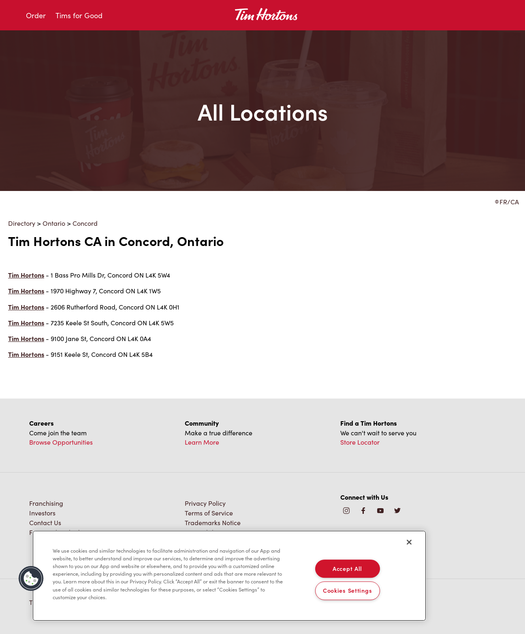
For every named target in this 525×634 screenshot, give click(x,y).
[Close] (409, 542)
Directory (21, 222)
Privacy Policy (205, 502)
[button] (31, 579)
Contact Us (45, 522)
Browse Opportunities (61, 441)
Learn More (202, 441)
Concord (85, 222)
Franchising (46, 502)
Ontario (54, 222)
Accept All (347, 568)
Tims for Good (78, 15)
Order (36, 15)
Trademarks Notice (213, 522)
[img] (397, 511)
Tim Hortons (26, 275)
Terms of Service (209, 512)
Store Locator (360, 441)
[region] (229, 575)
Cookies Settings (347, 591)
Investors (42, 512)
